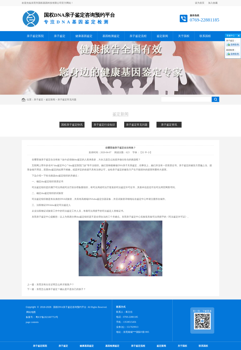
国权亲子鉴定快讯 (72, 124)
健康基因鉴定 (83, 36)
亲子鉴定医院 (35, 36)
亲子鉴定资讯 (169, 124)
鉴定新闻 (162, 36)
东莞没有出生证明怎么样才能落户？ (55, 284)
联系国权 (205, 36)
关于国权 (183, 36)
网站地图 (31, 312)
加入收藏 (213, 3)
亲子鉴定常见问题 (136, 124)
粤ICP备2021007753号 (47, 317)
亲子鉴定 (59, 36)
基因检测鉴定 (110, 36)
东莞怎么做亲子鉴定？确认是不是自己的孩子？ (61, 289)
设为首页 (199, 3)
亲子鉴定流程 (138, 36)
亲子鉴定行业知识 (104, 124)
